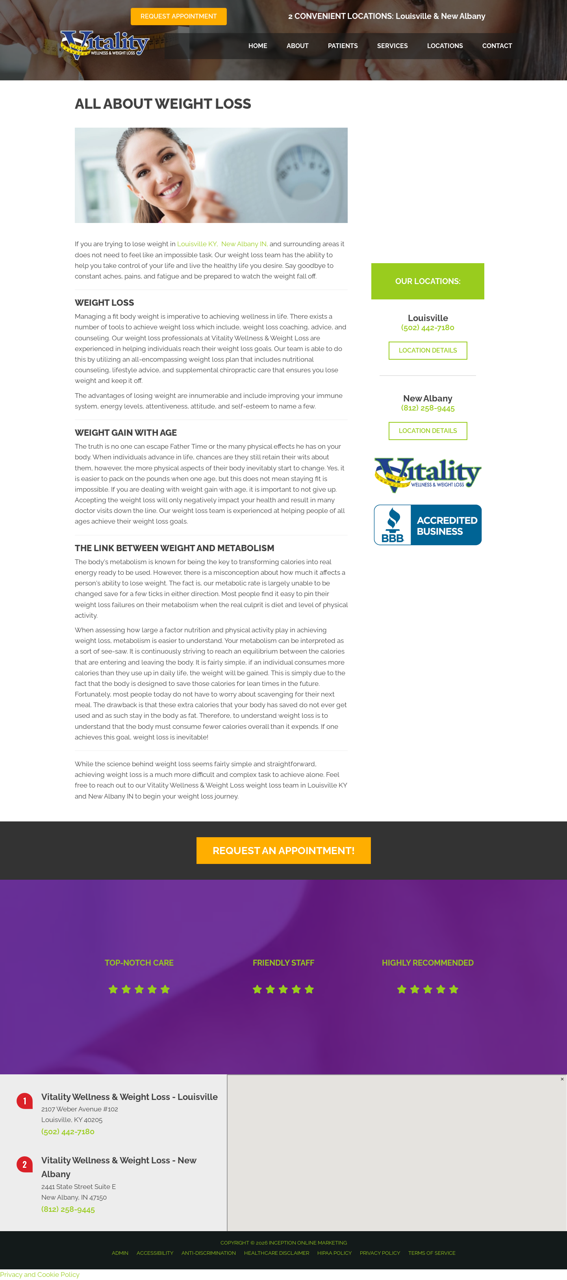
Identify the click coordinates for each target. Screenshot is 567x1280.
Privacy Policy (380, 1253)
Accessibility (155, 1253)
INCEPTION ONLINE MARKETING (307, 1243)
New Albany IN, (244, 244)
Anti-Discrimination (209, 1253)
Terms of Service (432, 1253)
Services (392, 46)
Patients (343, 46)
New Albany (463, 16)
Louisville (414, 16)
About (298, 46)
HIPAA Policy (334, 1253)
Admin (120, 1253)
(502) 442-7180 (427, 327)
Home (257, 46)
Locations (445, 46)
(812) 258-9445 (428, 407)
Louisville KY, (198, 244)
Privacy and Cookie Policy (40, 1274)
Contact (497, 46)
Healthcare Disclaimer (276, 1253)
